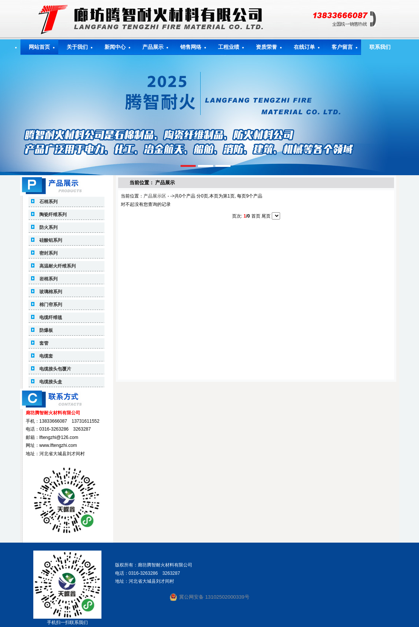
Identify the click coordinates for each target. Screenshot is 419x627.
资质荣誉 (266, 47)
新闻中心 (115, 47)
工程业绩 (228, 47)
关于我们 (77, 47)
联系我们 (380, 47)
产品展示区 (154, 196)
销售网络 (190, 47)
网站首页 (39, 47)
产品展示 (153, 47)
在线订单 (304, 47)
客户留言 (342, 47)
